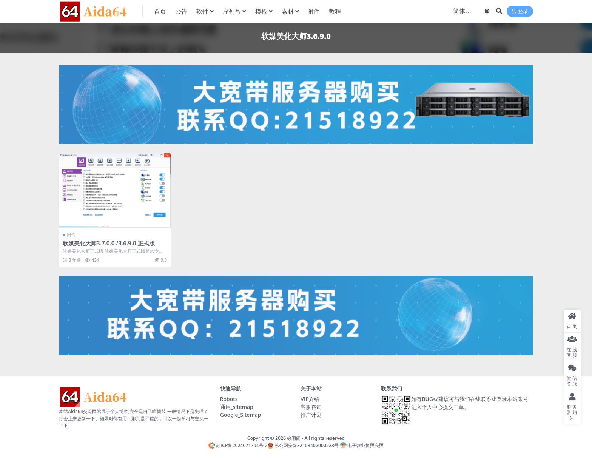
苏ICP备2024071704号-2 (238, 445)
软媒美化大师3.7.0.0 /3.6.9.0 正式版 (109, 243)
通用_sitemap (236, 406)
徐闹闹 (294, 438)
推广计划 (311, 414)
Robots (229, 398)
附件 (71, 234)
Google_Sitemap (240, 414)
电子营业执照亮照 (362, 445)
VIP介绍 (310, 398)
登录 (520, 11)
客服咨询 (311, 406)
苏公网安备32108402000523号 (302, 445)
